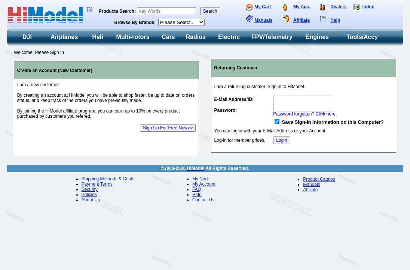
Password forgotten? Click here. (305, 114)
